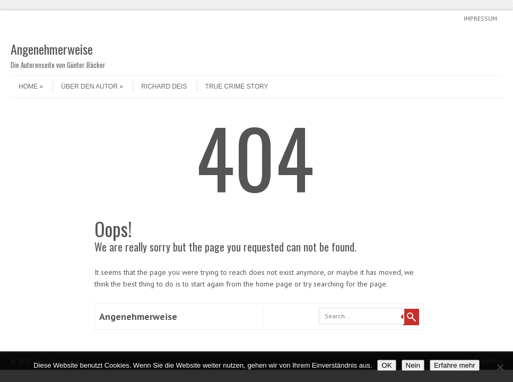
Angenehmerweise (52, 48)
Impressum (480, 18)
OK (386, 365)
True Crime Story (236, 86)
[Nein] (499, 367)
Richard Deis (164, 86)
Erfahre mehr (454, 365)
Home (31, 86)
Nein (413, 365)
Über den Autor (92, 86)
